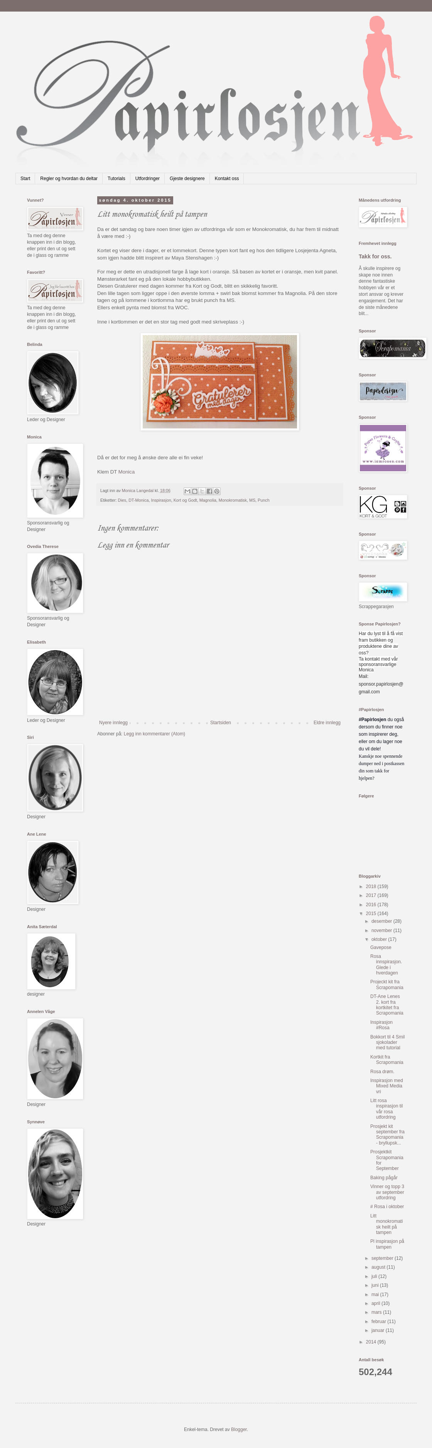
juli (374, 1276)
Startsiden (220, 722)
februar (379, 1321)
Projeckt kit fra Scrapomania (386, 984)
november (382, 930)
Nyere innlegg (113, 722)
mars (377, 1312)
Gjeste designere (187, 178)
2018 (372, 886)
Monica (126, 472)
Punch (264, 500)
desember (382, 921)
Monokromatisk (233, 500)
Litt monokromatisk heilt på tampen (386, 1224)
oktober (379, 939)
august (378, 1267)
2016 (372, 904)
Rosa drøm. (382, 1071)
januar (378, 1330)
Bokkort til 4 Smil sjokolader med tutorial (387, 1042)
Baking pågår (384, 1177)
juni (375, 1285)
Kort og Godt (185, 500)
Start (25, 178)
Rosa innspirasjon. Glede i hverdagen (386, 965)
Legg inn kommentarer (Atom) (154, 734)
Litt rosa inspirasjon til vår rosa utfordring (386, 1109)
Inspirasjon (161, 500)
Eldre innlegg (327, 722)
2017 (372, 895)
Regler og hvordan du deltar (69, 178)
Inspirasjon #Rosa (381, 1025)
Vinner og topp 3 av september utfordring (387, 1192)
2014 (372, 1342)
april (376, 1303)
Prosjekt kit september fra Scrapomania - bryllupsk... (387, 1135)
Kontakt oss (227, 178)
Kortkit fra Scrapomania (386, 1059)
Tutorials (116, 178)
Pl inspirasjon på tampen (387, 1244)
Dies (122, 500)
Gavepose (381, 947)
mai (375, 1294)
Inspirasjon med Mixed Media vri (386, 1086)
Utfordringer (147, 178)
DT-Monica (138, 500)
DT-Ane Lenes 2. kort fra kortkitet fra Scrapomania (386, 1005)
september (383, 1258)
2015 (372, 913)
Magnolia (207, 500)
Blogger (239, 1429)
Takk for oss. (375, 256)
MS (252, 500)
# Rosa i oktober (387, 1206)
